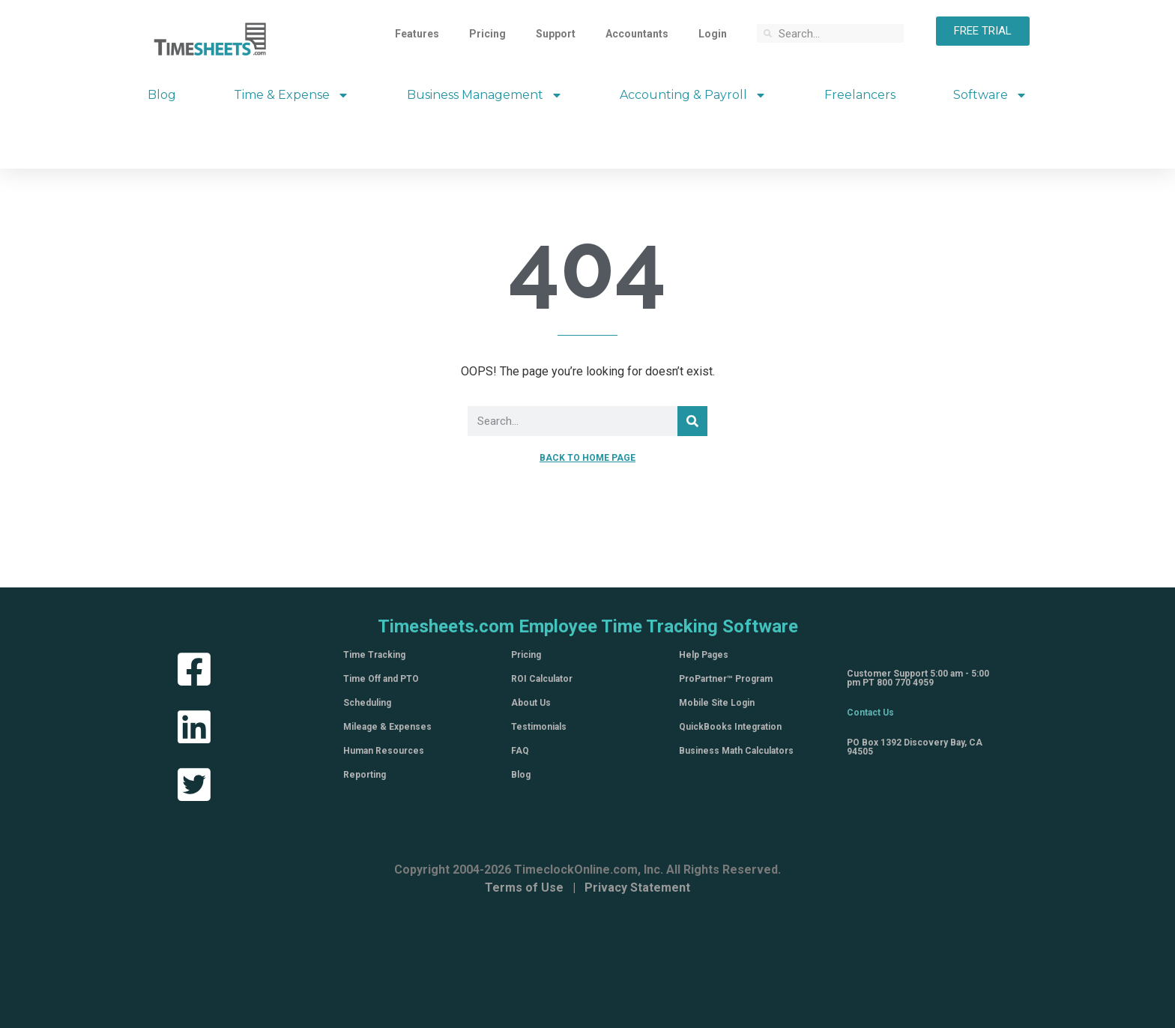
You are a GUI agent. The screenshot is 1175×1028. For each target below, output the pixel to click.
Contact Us (870, 712)
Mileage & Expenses (387, 727)
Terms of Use (524, 887)
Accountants (636, 34)
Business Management (485, 95)
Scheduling (367, 703)
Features (417, 34)
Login (712, 34)
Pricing (487, 34)
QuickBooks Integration (730, 727)
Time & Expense (291, 95)
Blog (162, 95)
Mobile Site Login (717, 703)
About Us (531, 703)
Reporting (364, 775)
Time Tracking (374, 655)
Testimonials (539, 727)
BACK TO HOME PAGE (587, 458)
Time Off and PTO (381, 679)
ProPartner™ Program (726, 679)
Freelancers (859, 95)
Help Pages (703, 655)
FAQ (520, 751)
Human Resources (383, 751)
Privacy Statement (637, 887)
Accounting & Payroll (693, 95)
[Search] (692, 421)
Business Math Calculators (736, 751)
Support (556, 34)
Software (990, 95)
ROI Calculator (542, 679)
